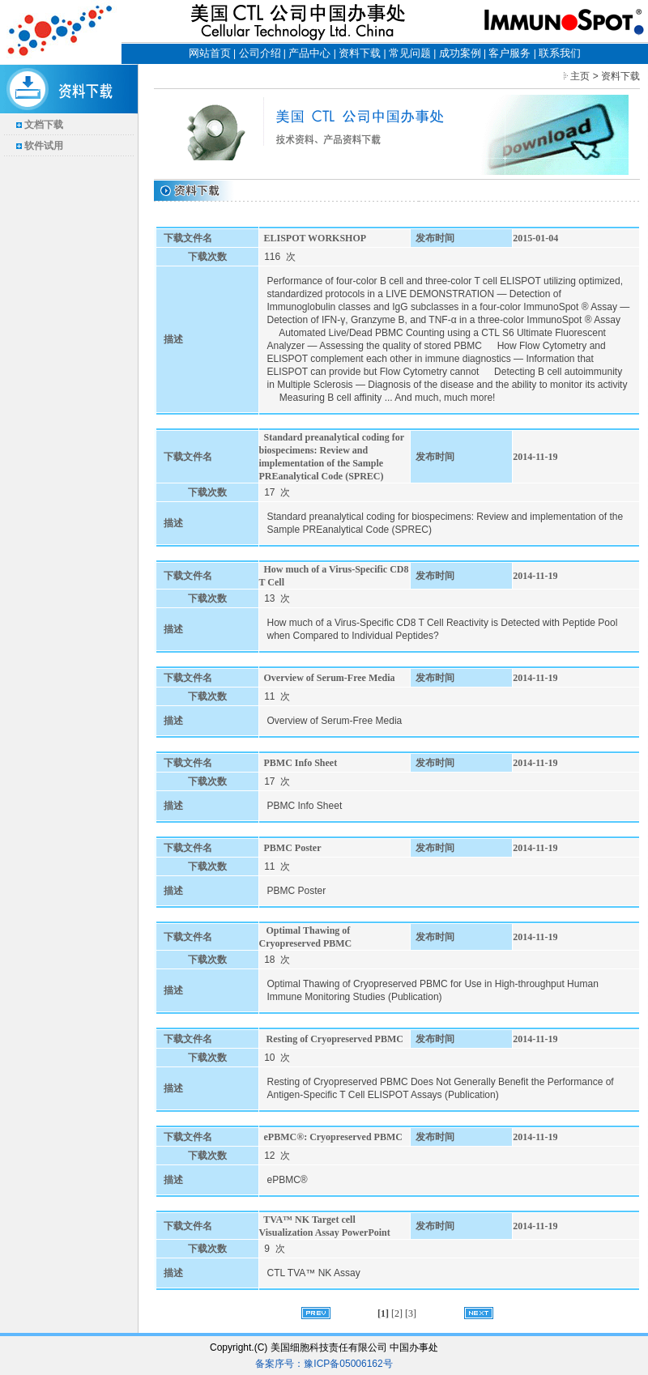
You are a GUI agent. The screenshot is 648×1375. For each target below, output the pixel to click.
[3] (410, 1313)
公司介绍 (260, 53)
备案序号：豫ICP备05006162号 (323, 1363)
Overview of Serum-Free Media (329, 677)
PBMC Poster (293, 848)
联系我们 (560, 53)
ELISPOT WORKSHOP (315, 238)
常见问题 (410, 53)
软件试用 (43, 145)
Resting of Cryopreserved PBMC (333, 1039)
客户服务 (509, 53)
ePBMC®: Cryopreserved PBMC (333, 1137)
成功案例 (460, 53)
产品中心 (309, 53)
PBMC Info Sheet (301, 762)
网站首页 (210, 53)
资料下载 (360, 53)
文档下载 (43, 124)
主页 (580, 76)
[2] (398, 1313)
